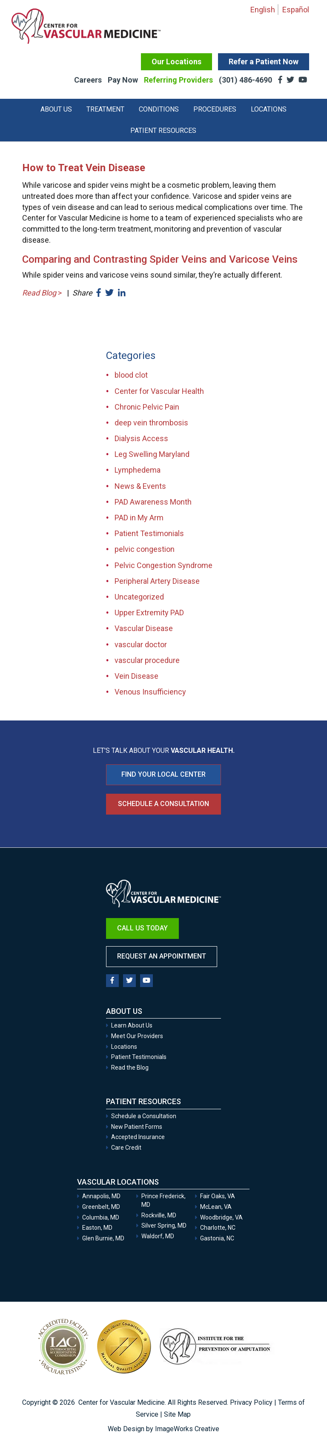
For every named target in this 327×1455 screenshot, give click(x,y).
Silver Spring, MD (163, 1225)
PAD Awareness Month (153, 501)
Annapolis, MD (101, 1196)
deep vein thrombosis (151, 422)
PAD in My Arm (139, 517)
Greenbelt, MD (101, 1206)
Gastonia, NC (217, 1238)
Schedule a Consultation (163, 804)
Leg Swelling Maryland (152, 454)
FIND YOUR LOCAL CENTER (163, 774)
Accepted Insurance (138, 1137)
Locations (269, 109)
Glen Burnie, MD (103, 1238)
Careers (88, 79)
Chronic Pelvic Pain (147, 406)
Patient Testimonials (149, 533)
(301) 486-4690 (246, 79)
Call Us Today (142, 928)
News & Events (140, 486)
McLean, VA (216, 1206)
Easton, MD (97, 1227)
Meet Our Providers (137, 1036)
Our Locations (176, 61)
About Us (56, 109)
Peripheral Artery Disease (157, 581)
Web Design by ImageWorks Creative (163, 1429)
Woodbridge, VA (221, 1217)
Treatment (105, 109)
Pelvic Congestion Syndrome (163, 565)
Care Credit (126, 1147)
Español (295, 9)
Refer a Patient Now (263, 61)
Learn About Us (131, 1025)
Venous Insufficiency (150, 691)
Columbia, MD (100, 1217)
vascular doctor (141, 644)
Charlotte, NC (217, 1227)
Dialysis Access (141, 438)
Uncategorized (139, 596)
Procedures (214, 109)
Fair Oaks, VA (217, 1196)
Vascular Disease (144, 628)
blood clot (131, 374)
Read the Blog (130, 1067)
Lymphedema (138, 469)
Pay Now (123, 79)
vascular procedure (147, 660)
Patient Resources (163, 130)
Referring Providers (178, 79)
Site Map (177, 1414)
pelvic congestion (145, 549)
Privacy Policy (251, 1402)
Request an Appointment (161, 956)
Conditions (159, 109)
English (262, 9)
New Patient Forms (136, 1126)
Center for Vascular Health (159, 391)
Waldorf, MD (157, 1236)
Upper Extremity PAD (149, 612)
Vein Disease (136, 676)
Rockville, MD (158, 1215)
